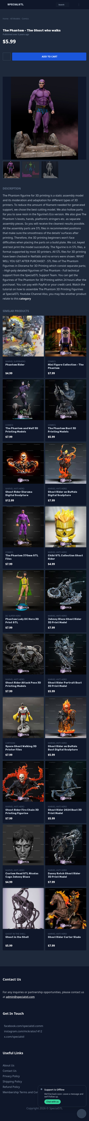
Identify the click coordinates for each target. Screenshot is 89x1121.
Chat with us (52, 1101)
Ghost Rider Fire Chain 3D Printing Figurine (22, 812)
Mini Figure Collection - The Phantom (66, 366)
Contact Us (9, 1071)
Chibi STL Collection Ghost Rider (65, 557)
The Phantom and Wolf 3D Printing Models (21, 430)
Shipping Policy (12, 1081)
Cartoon (10, 743)
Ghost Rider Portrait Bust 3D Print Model (65, 684)
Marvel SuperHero (15, 361)
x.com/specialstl (14, 1036)
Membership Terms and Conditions (25, 1092)
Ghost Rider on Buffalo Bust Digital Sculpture (63, 748)
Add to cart (49, 56)
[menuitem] (11, 169)
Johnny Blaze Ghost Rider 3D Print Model (64, 621)
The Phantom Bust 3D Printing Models (62, 430)
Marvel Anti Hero (14, 488)
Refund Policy (11, 1087)
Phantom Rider (15, 364)
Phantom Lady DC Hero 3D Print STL (22, 621)
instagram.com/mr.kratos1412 (23, 1031)
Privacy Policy (11, 1076)
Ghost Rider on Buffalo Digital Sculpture (62, 494)
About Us (8, 1065)
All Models (15, 18)
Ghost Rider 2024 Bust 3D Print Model (65, 812)
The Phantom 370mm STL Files (21, 557)
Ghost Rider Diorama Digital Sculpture (18, 494)
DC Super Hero (13, 615)
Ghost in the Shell (15, 933)
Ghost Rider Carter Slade (64, 937)
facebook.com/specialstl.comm (23, 1026)
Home (5, 18)
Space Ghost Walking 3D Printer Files (21, 748)
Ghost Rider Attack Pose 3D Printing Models (23, 684)
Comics (25, 18)
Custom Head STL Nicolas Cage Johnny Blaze (21, 875)
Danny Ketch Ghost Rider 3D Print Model (64, 875)
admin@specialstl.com (20, 997)
